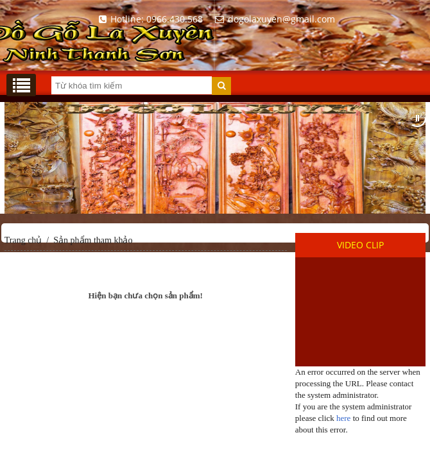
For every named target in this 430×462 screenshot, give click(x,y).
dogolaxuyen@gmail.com (273, 19)
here (343, 418)
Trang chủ (23, 240)
